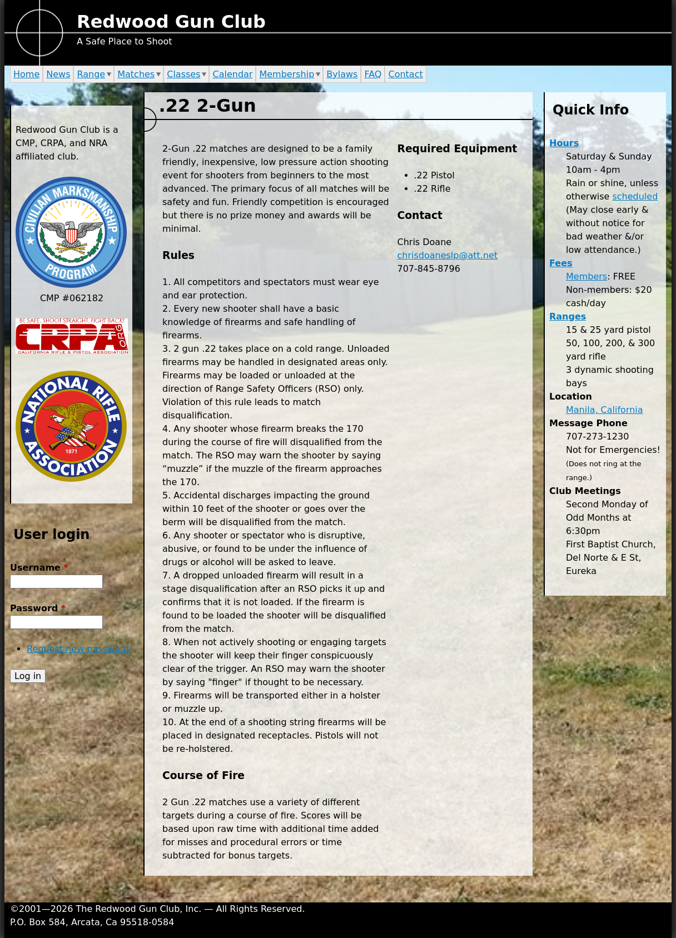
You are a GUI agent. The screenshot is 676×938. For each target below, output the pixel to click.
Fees (561, 263)
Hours (564, 143)
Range (91, 74)
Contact (405, 74)
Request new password (78, 648)
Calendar (232, 74)
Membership (286, 74)
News (58, 74)
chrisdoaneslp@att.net (447, 255)
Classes (183, 74)
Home (26, 74)
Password (38, 608)
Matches (136, 74)
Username (39, 567)
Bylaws (341, 74)
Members (586, 276)
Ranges (567, 316)
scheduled (635, 196)
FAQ (372, 74)
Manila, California (604, 410)
